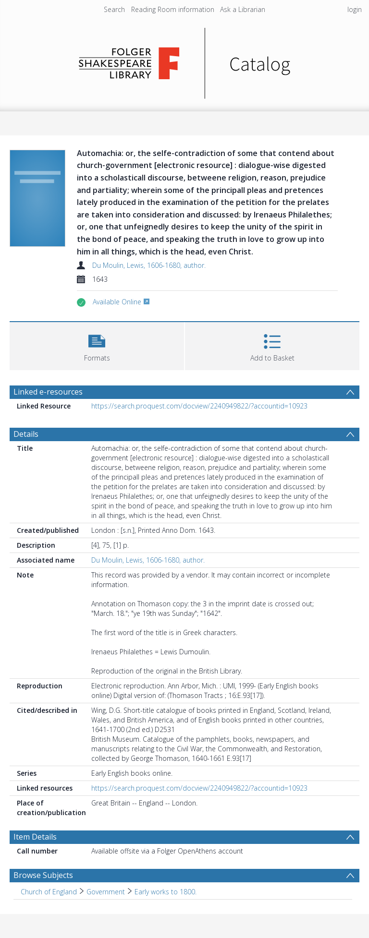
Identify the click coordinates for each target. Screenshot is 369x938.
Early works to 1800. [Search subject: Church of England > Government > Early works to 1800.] (166, 891)
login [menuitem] (354, 9)
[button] (97, 345)
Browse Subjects (43, 875)
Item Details (35, 836)
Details (25, 434)
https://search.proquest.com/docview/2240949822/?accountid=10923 (199, 405)
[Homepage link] (185, 60)
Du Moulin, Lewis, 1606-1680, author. (149, 265)
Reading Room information (172, 9)
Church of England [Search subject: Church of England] (49, 891)
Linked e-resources (48, 391)
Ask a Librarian (242, 9)
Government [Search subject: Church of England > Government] (105, 891)
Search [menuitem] (114, 9)
